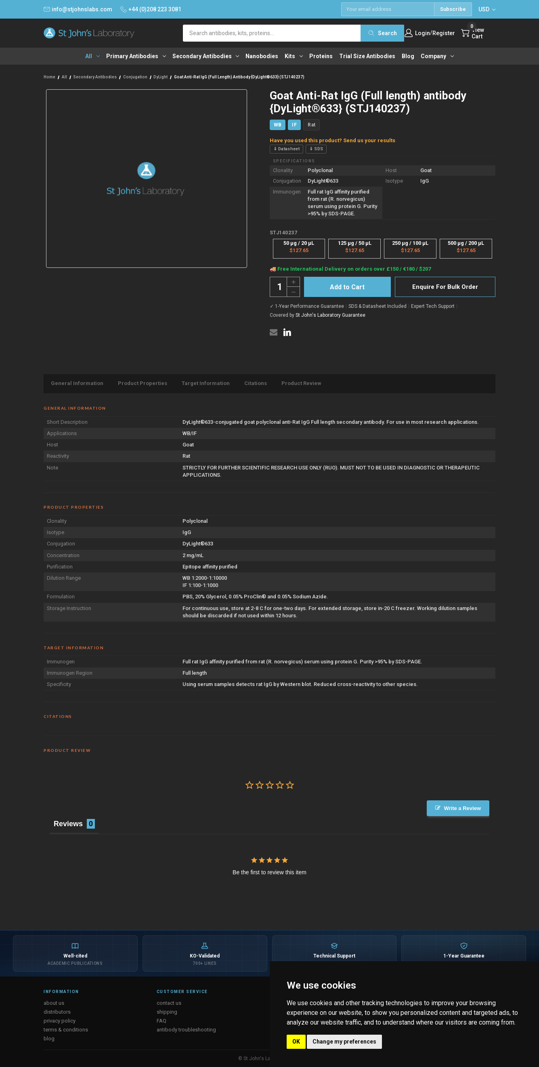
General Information (77, 383)
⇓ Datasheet (286, 149)
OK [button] (296, 1041)
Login (422, 33)
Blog (408, 56)
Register (443, 33)
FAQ (161, 1021)
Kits (294, 56)
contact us (169, 1003)
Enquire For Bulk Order (445, 286)
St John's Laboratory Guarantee (330, 315)
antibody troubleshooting (186, 1030)
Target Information (206, 383)
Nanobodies (261, 56)
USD (486, 9)
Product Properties (142, 383)
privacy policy (60, 1021)
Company (437, 56)
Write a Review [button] (462, 808)
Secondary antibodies (205, 56)
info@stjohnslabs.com (78, 9)
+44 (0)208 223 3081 (150, 9)
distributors (57, 1012)
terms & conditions (66, 1030)
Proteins (321, 56)
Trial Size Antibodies (367, 56)
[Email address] (387, 9)
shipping (167, 1012)
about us (54, 1003)
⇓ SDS (316, 149)
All (92, 56)
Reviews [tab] (68, 824)
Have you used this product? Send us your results (332, 140)
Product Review (301, 383)
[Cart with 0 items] (478, 33)
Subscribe (453, 9)
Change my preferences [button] (344, 1041)
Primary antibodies (136, 56)
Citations (255, 383)
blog (49, 1038)
